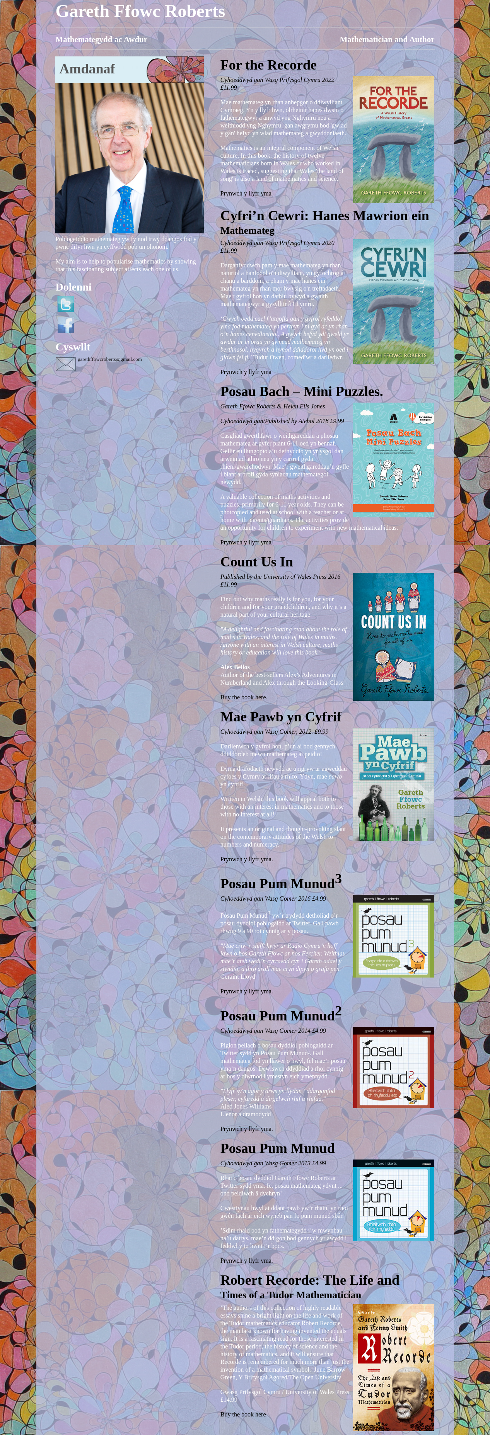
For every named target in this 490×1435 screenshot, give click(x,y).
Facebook (66, 325)
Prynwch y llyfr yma (245, 193)
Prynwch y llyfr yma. (246, 859)
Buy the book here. (244, 697)
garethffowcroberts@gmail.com (110, 359)
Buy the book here (243, 1414)
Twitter (66, 304)
